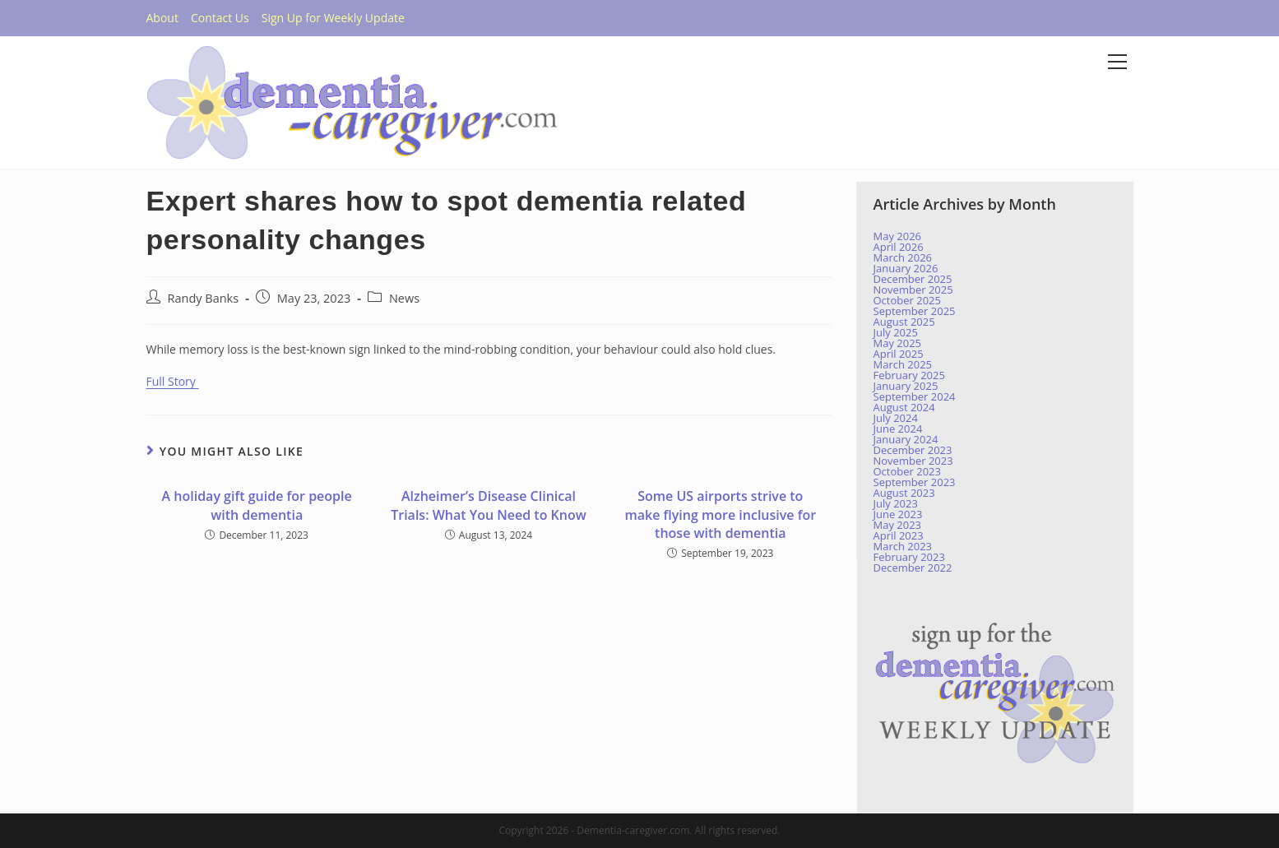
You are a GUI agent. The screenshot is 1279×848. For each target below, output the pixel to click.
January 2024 (906, 439)
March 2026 (903, 257)
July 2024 (896, 417)
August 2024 (904, 407)
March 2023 (903, 546)
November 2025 (913, 289)
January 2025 (906, 385)
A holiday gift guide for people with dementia (257, 505)
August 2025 (904, 321)
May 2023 (898, 524)
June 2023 (898, 514)
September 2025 (915, 311)
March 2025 (903, 364)
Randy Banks (203, 298)
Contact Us (220, 17)
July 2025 (896, 332)
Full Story (172, 381)
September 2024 (915, 396)
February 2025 (909, 375)
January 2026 (906, 268)
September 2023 (915, 482)
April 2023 (899, 535)
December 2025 (913, 278)
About (162, 17)
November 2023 (913, 460)
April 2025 (899, 353)
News (404, 298)
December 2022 (913, 567)
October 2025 (907, 300)
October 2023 (907, 471)
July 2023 (896, 503)
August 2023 (904, 492)
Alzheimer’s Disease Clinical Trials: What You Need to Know (488, 505)
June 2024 (898, 428)
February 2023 (909, 556)
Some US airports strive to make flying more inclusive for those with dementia (720, 514)
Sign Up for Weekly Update (333, 17)
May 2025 (898, 343)
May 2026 (898, 236)
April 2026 (899, 246)
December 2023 (913, 450)
